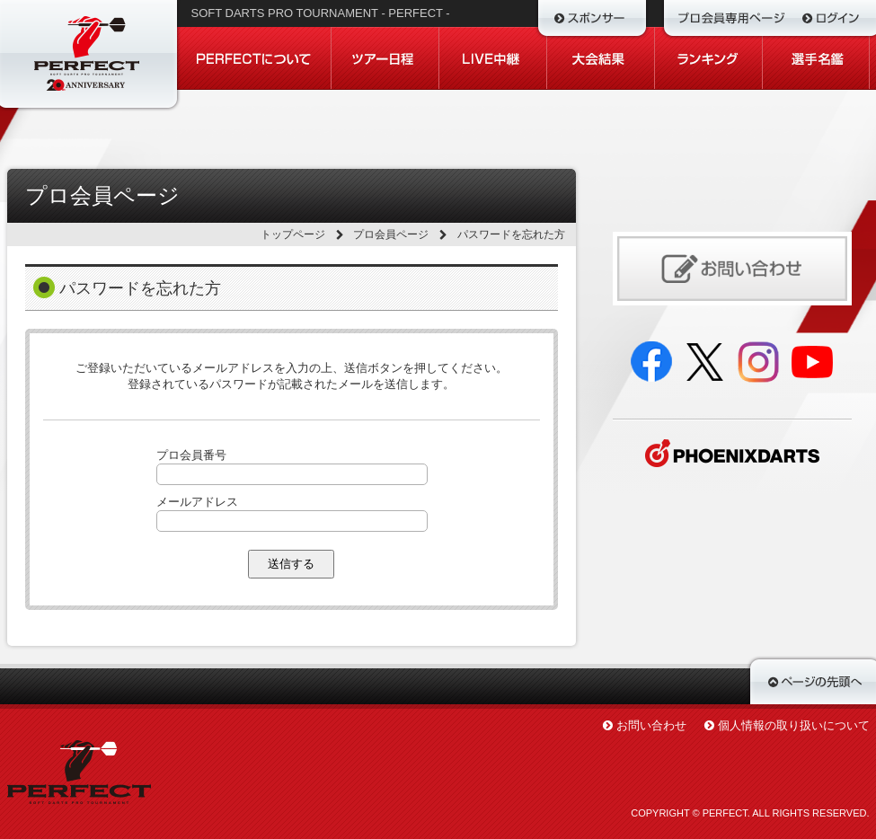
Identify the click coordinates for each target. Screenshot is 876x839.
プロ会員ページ (391, 234)
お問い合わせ (651, 725)
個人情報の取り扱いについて (794, 725)
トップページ (293, 234)
